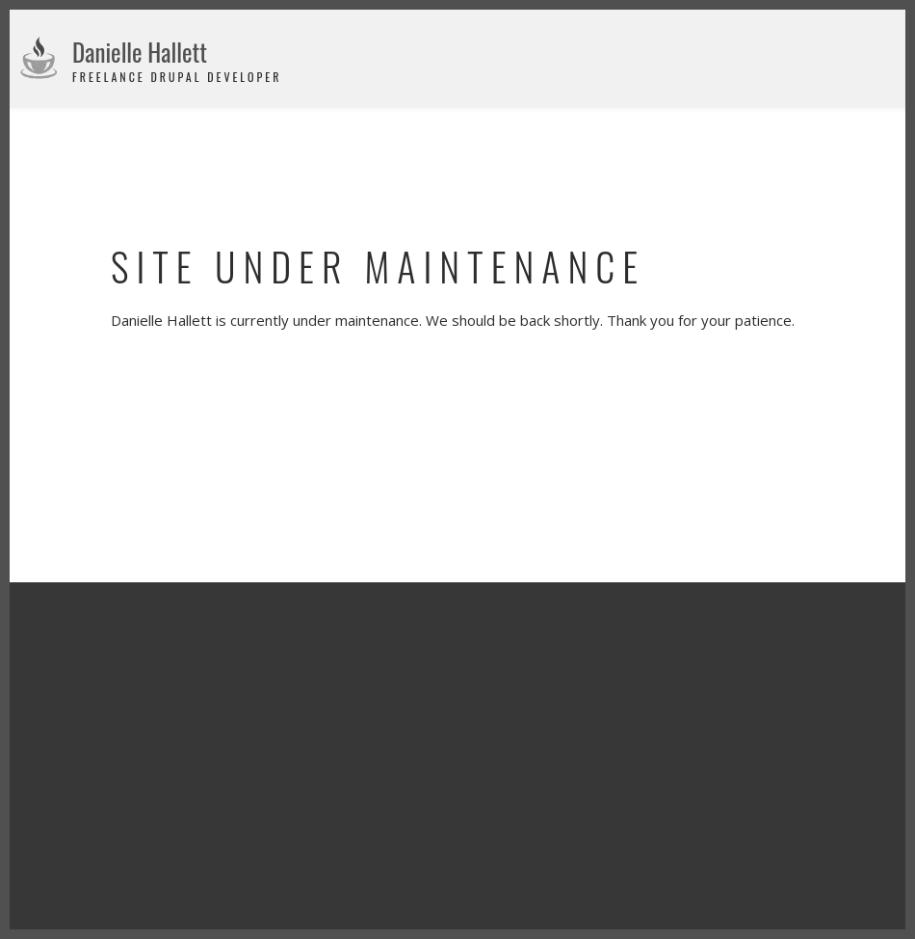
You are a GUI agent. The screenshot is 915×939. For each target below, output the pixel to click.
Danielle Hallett (139, 51)
